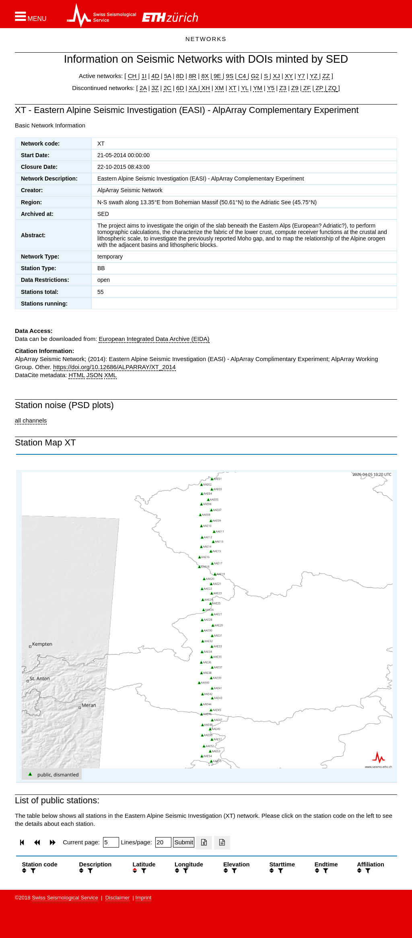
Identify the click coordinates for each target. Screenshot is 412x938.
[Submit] (183, 842)
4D (155, 75)
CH (133, 75)
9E (217, 75)
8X (204, 75)
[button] (31, 16)
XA (193, 87)
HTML (76, 375)
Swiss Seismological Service (65, 898)
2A (143, 87)
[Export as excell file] (204, 843)
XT (233, 87)
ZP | (320, 87)
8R (192, 75)
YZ (314, 75)
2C (167, 87)
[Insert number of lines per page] (163, 842)
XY (289, 75)
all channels (31, 420)
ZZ (326, 75)
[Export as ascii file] (222, 843)
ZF (306, 87)
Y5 (270, 87)
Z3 (282, 87)
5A (167, 75)
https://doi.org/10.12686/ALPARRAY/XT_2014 (114, 366)
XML (110, 375)
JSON (95, 375)
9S (229, 75)
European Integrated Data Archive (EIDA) (154, 338)
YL (244, 87)
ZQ (331, 87)
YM (257, 87)
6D (180, 87)
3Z (155, 87)
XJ (276, 75)
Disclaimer (117, 898)
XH (205, 87)
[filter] (32, 870)
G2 (255, 75)
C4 (242, 75)
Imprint (144, 898)
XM (219, 87)
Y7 (301, 75)
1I (144, 75)
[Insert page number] (111, 842)
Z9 (295, 87)
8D (180, 75)
